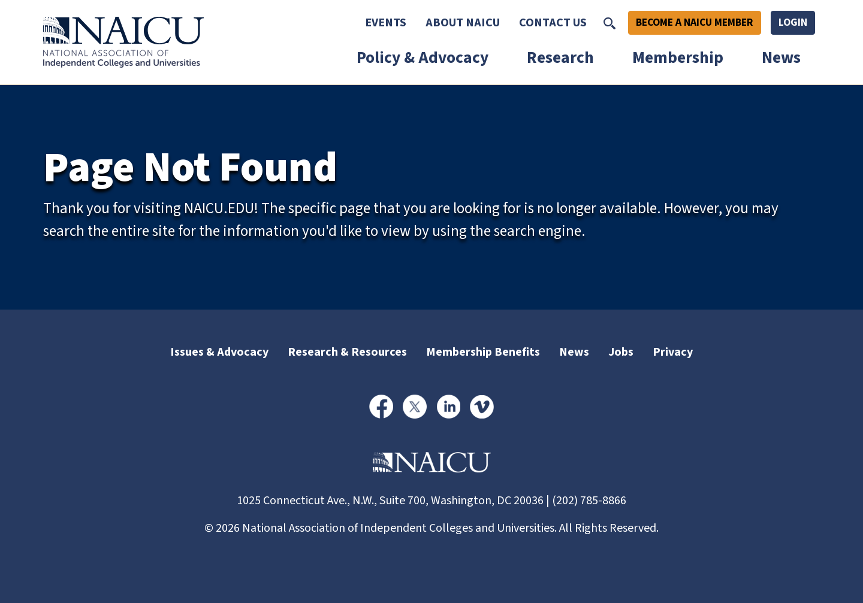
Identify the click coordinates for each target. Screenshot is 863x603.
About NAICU (463, 22)
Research (560, 57)
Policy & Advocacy (422, 57)
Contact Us (553, 22)
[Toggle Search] (609, 23)
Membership (677, 57)
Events (385, 22)
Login (792, 22)
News (781, 57)
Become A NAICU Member (694, 22)
